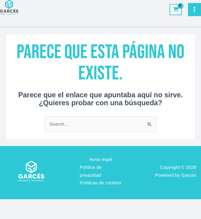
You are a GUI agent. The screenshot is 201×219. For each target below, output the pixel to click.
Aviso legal (100, 159)
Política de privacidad (91, 171)
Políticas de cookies (100, 182)
